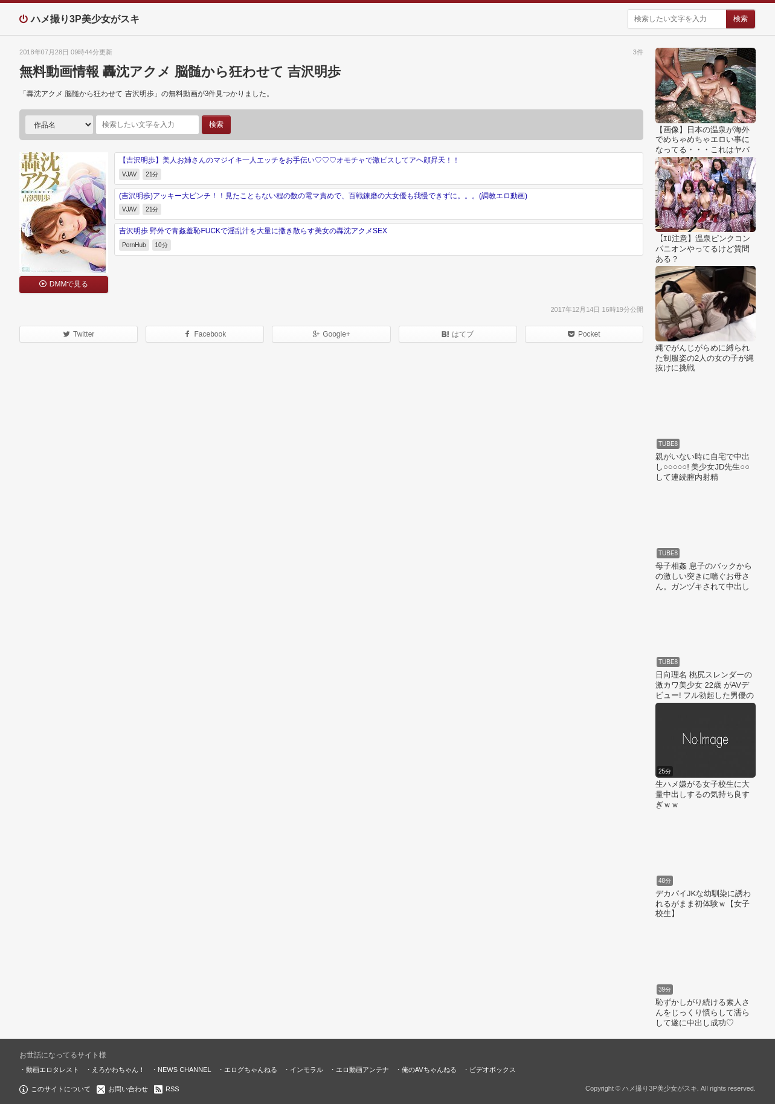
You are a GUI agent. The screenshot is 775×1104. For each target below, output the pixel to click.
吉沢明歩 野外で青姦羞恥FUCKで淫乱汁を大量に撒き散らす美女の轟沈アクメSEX (253, 231)
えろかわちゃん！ (118, 1069)
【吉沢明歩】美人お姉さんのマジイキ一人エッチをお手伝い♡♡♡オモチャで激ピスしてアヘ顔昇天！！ (289, 160)
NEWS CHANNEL (184, 1069)
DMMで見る (69, 284)
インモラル (306, 1069)
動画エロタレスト (52, 1069)
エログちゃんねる (250, 1069)
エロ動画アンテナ (362, 1069)
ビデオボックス (492, 1069)
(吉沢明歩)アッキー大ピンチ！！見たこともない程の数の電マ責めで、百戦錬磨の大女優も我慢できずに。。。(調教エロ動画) (323, 196)
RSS (172, 1089)
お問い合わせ (128, 1089)
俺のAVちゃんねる (429, 1069)
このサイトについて (61, 1089)
